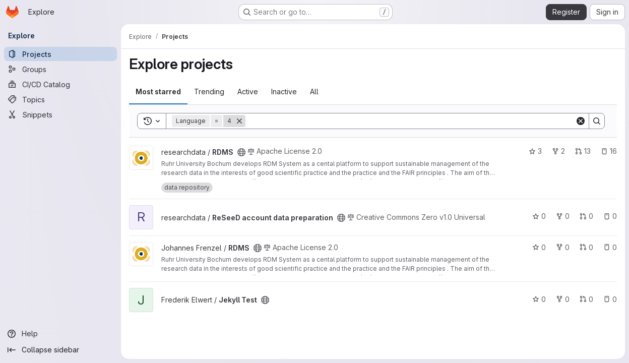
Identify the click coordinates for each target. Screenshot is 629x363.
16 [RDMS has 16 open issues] (609, 151)
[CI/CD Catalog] (60, 84)
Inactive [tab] (284, 91)
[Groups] (60, 69)
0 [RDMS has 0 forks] (563, 247)
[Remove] (239, 121)
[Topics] (60, 99)
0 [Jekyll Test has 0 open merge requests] (586, 299)
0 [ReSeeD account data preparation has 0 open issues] (610, 216)
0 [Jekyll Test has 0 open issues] (610, 299)
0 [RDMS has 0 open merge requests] (586, 247)
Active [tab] (247, 91)
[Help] (60, 334)
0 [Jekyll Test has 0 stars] (539, 299)
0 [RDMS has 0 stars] (539, 247)
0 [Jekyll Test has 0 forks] (563, 299)
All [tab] (314, 91)
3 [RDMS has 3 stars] (535, 151)
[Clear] (581, 121)
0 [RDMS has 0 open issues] (610, 247)
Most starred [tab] (158, 91)
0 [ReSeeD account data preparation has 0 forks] (563, 216)
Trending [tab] (209, 91)
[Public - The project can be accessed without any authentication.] (241, 152)
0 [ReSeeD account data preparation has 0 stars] (539, 216)
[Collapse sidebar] (60, 350)
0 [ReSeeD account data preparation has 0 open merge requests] (586, 216)
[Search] (410, 121)
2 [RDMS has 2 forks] (558, 151)
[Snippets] (60, 114)
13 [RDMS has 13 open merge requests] (583, 151)
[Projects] (60, 54)
